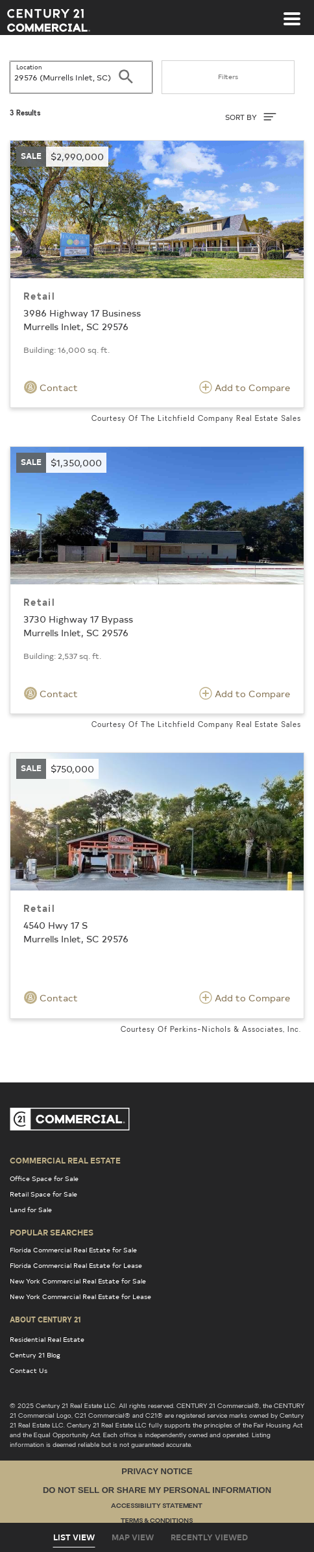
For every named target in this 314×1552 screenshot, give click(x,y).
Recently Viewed (209, 1537)
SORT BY (250, 116)
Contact (51, 387)
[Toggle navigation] (292, 12)
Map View (133, 1537)
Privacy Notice (156, 1471)
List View (74, 1537)
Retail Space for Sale (43, 1194)
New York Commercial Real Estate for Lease (80, 1296)
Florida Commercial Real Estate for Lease (76, 1265)
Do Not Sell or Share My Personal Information (157, 1490)
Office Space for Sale (44, 1178)
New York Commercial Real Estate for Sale (78, 1280)
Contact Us (28, 1370)
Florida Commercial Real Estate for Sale (73, 1249)
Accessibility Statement (156, 1506)
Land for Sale (31, 1209)
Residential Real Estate (47, 1339)
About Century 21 (45, 1319)
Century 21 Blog (35, 1354)
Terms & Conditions (157, 1521)
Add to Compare (244, 387)
